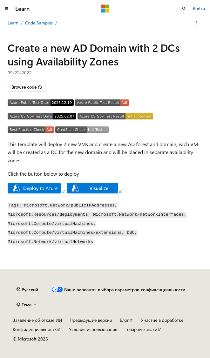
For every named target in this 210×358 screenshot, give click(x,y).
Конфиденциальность (35, 329)
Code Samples (39, 23)
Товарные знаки (141, 329)
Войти (199, 8)
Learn (13, 23)
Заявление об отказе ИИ (37, 320)
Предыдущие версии (91, 320)
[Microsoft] (105, 8)
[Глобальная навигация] (6, 8)
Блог (124, 320)
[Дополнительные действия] (196, 23)
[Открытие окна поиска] (184, 8)
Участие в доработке (162, 320)
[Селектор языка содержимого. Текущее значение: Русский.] (27, 290)
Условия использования (93, 329)
